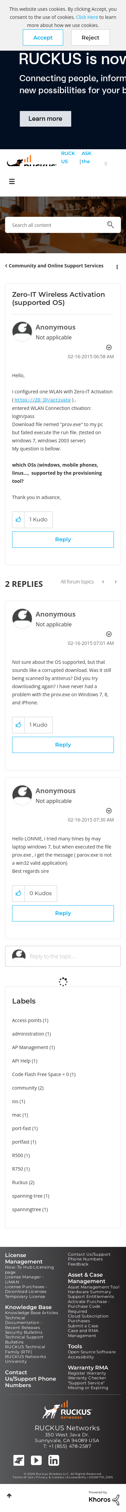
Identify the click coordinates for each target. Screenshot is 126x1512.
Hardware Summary (89, 1291)
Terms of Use (23, 1477)
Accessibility (81, 1356)
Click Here (87, 17)
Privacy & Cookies (50, 1477)
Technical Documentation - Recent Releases (23, 1322)
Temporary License (25, 1296)
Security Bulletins (23, 1332)
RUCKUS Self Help (68, 165)
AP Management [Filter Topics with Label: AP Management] (30, 1047)
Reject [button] (90, 37)
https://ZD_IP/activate (43, 400)
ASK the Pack (86, 165)
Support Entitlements (91, 1296)
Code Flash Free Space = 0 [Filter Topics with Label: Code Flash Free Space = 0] (40, 1074)
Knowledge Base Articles (31, 1312)
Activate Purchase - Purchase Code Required (89, 1306)
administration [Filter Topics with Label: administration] (28, 1034)
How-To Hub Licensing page (29, 1269)
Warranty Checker (87, 1377)
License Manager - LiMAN (24, 1279)
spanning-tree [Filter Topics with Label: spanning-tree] (27, 1196)
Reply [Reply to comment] (63, 744)
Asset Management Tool (93, 1286)
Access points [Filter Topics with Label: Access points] (27, 1020)
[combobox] (63, 225)
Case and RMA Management (83, 1333)
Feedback (78, 1264)
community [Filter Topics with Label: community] (24, 1088)
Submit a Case (83, 1325)
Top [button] (9, 1495)
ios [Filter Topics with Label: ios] (15, 1101)
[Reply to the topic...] (72, 956)
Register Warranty (87, 1373)
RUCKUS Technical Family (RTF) (25, 1349)
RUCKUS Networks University (25, 1359)
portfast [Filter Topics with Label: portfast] (21, 1142)
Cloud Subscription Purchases (88, 1318)
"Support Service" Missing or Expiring (88, 1385)
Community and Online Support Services (56, 265)
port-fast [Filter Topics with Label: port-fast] (21, 1128)
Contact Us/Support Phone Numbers (89, 1256)
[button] (43, 37)
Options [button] (116, 266)
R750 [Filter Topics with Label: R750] (17, 1169)
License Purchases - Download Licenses (26, 1289)
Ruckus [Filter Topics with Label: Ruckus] (20, 1182)
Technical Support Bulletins (24, 1339)
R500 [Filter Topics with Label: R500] (17, 1155)
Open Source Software (92, 1351)
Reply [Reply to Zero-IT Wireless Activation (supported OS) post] (63, 539)
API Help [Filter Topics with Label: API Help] (21, 1061)
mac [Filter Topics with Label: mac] (16, 1115)
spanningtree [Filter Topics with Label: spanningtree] (26, 1209)
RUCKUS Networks (67, 1428)
